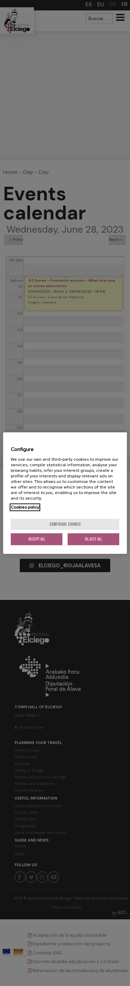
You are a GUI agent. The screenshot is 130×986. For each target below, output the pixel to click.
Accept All (36, 539)
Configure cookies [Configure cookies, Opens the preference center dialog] (65, 524)
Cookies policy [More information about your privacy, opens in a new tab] (25, 507)
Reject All (93, 539)
